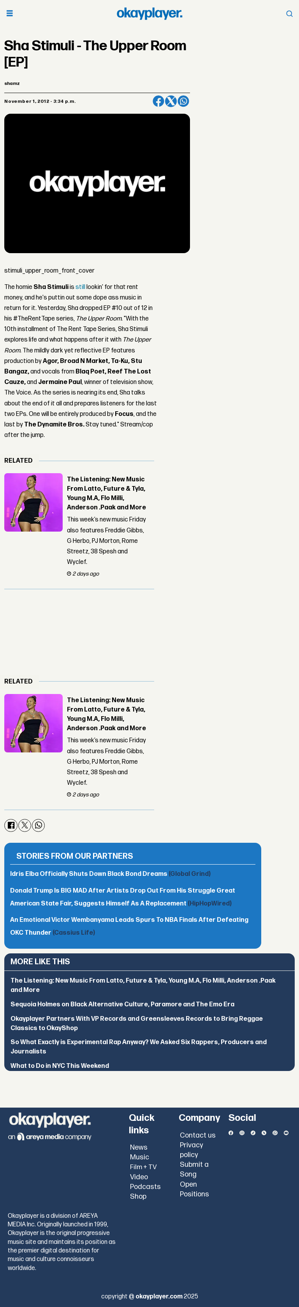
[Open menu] (9, 14)
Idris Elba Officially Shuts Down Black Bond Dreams (110, 874)
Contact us (198, 1135)
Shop (138, 1197)
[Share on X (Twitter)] (171, 101)
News (139, 1147)
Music (139, 1157)
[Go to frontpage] (149, 13)
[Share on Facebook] (158, 101)
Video (139, 1177)
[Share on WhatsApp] (183, 101)
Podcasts (145, 1187)
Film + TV (143, 1167)
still (80, 287)
